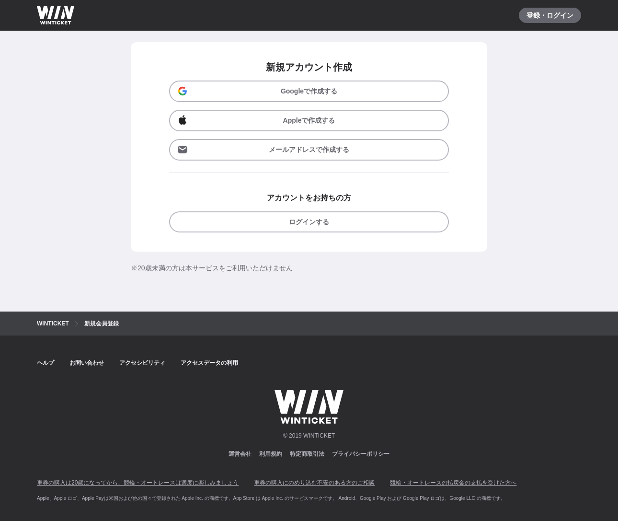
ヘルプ (45, 362)
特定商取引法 (307, 454)
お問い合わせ (86, 362)
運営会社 (240, 454)
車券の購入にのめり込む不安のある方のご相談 (314, 482)
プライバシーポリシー (360, 454)
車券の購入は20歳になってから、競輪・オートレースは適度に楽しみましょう (138, 482)
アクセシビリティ (142, 362)
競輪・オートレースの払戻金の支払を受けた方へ (453, 482)
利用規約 (270, 454)
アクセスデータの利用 (209, 362)
